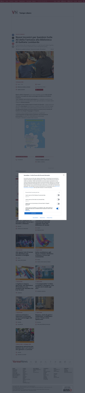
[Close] (64, 175)
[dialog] (42, 196)
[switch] (58, 195)
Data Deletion (35, 217)
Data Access (42, 217)
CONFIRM (33, 213)
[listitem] (42, 192)
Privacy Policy (49, 217)
